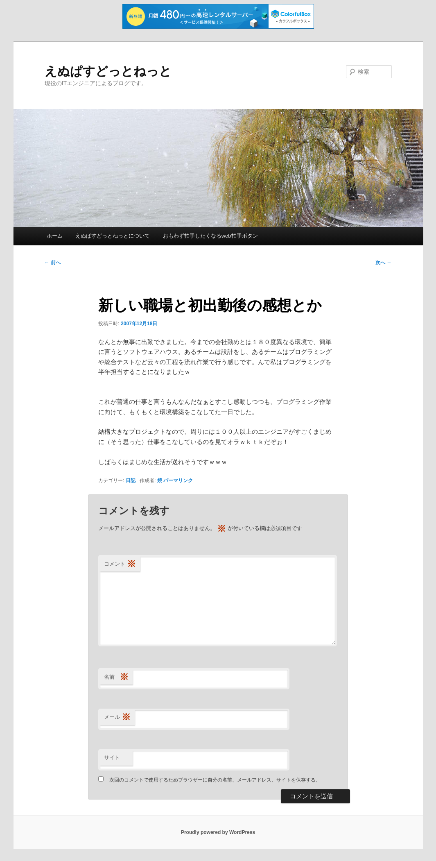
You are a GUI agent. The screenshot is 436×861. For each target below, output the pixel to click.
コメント (120, 564)
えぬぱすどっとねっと (108, 71)
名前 (116, 677)
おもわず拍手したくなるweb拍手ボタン (210, 236)
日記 (131, 480)
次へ (383, 262)
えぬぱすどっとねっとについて (112, 236)
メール (117, 717)
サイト (112, 758)
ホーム (55, 236)
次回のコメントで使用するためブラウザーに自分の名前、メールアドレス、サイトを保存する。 (215, 780)
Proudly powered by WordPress (218, 832)
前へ (53, 262)
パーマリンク (178, 480)
